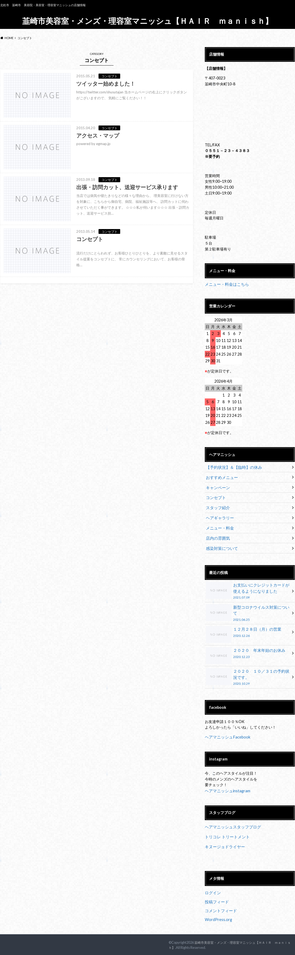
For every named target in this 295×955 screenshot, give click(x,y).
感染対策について (221, 545)
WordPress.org (218, 912)
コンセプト (215, 496)
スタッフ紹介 (217, 506)
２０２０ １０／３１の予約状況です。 (248, 672)
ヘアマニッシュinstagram (226, 785)
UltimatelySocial (185, 951)
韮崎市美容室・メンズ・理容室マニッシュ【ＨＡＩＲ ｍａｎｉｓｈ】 (147, 21)
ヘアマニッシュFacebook (226, 732)
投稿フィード (216, 895)
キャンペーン (217, 486)
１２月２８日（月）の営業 (248, 629)
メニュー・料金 (219, 526)
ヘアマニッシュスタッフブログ (231, 821)
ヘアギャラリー (219, 516)
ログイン (212, 886)
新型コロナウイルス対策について (248, 608)
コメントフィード (220, 903)
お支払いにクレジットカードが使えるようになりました (248, 588)
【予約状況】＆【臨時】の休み (232, 467)
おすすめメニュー (221, 476)
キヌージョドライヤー (223, 841)
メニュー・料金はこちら (225, 284)
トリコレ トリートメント (226, 831)
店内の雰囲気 (217, 536)
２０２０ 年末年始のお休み (248, 650)
